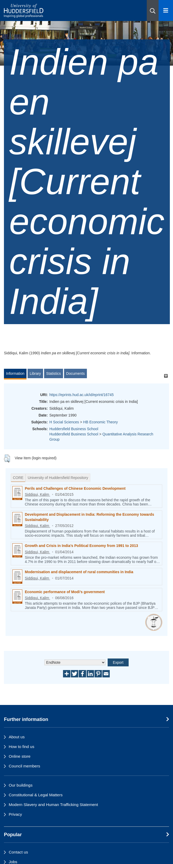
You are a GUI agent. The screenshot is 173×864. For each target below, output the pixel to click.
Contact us (18, 852)
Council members (24, 766)
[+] (166, 376)
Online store (19, 756)
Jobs (13, 862)
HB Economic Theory (100, 422)
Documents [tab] (75, 373)
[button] (153, 10)
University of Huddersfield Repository (58, 478)
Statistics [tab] (53, 373)
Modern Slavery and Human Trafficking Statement (53, 804)
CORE (18, 478)
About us (17, 737)
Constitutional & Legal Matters (35, 795)
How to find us (21, 746)
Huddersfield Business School (73, 429)
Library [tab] (35, 373)
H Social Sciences (64, 422)
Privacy (15, 814)
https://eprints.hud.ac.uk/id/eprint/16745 (81, 395)
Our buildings (21, 785)
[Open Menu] (166, 10)
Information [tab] (15, 373)
